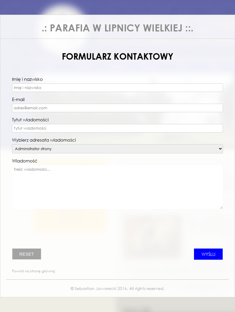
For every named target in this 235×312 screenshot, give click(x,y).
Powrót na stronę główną (33, 271)
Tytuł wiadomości (30, 120)
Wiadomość (25, 161)
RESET (26, 253)
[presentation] (56, 230)
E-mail (18, 99)
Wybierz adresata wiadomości (44, 140)
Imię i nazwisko (27, 79)
